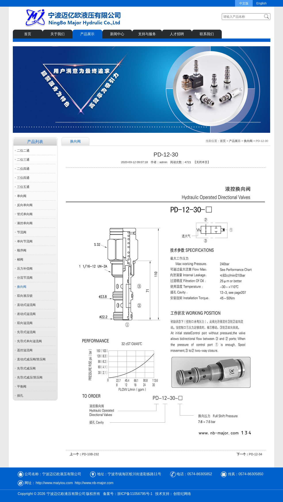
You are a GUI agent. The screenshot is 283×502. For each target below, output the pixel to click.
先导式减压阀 (26, 368)
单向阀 (21, 196)
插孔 (20, 395)
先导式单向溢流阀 (29, 341)
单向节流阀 (25, 241)
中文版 (244, 3)
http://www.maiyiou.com (54, 483)
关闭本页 (202, 162)
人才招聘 (177, 34)
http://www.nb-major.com (94, 483)
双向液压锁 (25, 295)
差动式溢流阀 (26, 314)
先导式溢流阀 (26, 332)
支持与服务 (147, 34)
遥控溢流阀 (25, 350)
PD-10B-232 (90, 454)
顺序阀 (21, 250)
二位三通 (23, 159)
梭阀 (20, 259)
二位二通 (23, 150)
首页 (27, 34)
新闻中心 (117, 34)
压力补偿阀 (25, 268)
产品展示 (87, 34)
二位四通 (23, 168)
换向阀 (21, 286)
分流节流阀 (25, 277)
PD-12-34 (255, 454)
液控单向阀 (25, 223)
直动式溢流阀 (26, 305)
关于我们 (57, 34)
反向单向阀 (25, 205)
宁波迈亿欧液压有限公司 (66, 494)
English (261, 3)
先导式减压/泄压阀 (30, 377)
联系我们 (207, 34)
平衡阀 (21, 386)
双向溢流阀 (25, 323)
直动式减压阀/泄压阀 (31, 359)
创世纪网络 (182, 494)
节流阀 (21, 232)
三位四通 (23, 178)
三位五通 (23, 187)
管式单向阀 (25, 214)
